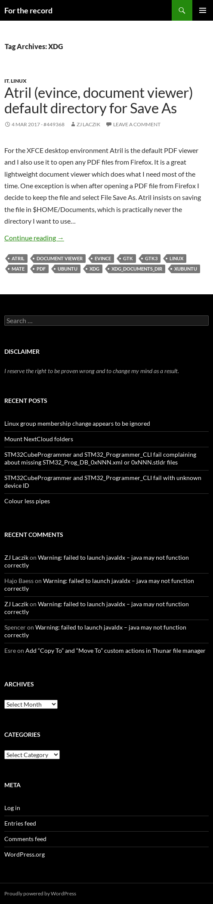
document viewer (60, 258)
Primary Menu (202, 10)
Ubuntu (67, 268)
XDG (94, 268)
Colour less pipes (27, 501)
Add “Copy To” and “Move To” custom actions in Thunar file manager (115, 650)
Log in (12, 807)
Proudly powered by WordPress (40, 893)
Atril (18, 258)
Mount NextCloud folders (38, 439)
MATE (18, 268)
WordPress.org (24, 854)
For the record (28, 10)
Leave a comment (137, 124)
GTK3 (151, 258)
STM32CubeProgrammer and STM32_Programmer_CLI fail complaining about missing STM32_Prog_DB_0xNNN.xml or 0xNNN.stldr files (100, 458)
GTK (128, 258)
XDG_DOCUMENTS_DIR (136, 268)
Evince (103, 258)
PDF (41, 268)
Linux (19, 81)
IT (6, 81)
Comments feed (25, 838)
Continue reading (34, 238)
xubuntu (185, 268)
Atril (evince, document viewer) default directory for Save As (98, 100)
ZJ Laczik (88, 124)
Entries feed (20, 823)
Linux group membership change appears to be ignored (77, 423)
